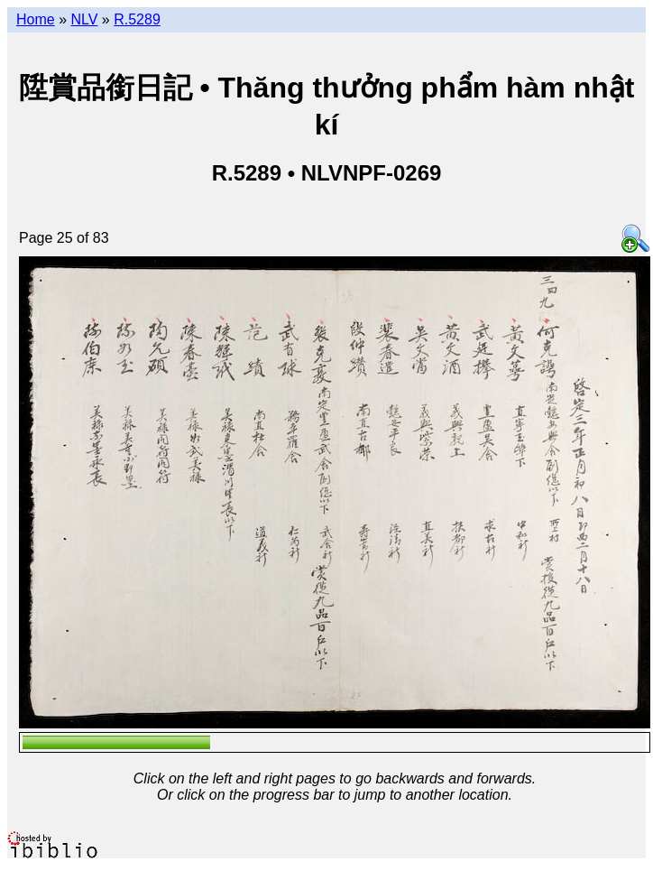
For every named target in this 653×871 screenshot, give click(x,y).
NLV (83, 19)
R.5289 (137, 19)
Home (35, 19)
